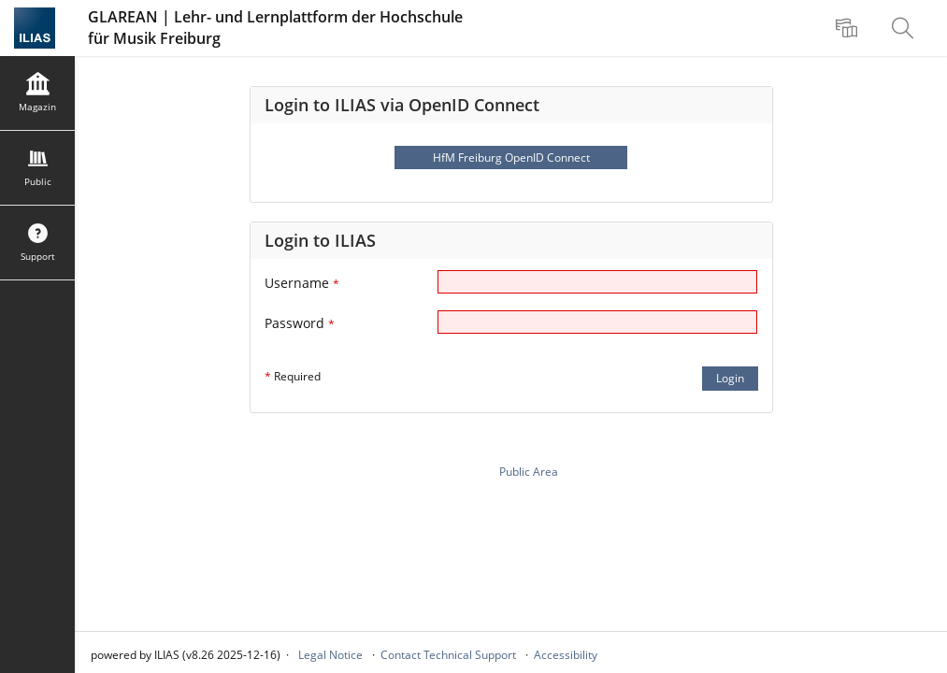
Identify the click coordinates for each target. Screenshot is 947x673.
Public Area (528, 472)
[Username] (597, 282)
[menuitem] (849, 28)
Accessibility (565, 655)
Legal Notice (330, 655)
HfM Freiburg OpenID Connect (511, 157)
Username (302, 283)
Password (300, 323)
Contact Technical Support (448, 655)
